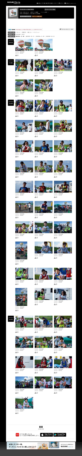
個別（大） (30, 32)
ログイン (62, 3)
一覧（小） (18, 32)
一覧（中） (24, 32)
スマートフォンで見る (50, 9)
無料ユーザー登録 (41, 3)
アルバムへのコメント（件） (67, 29)
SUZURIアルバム (14, 2)
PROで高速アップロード (53, 3)
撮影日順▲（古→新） (20, 36)
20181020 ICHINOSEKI (27, 9)
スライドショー (36, 32)
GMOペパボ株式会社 (73, 3)
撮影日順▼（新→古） (30, 36)
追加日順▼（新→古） (50, 36)
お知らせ (68, 3)
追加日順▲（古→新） (40, 36)
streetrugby (18, 34)
